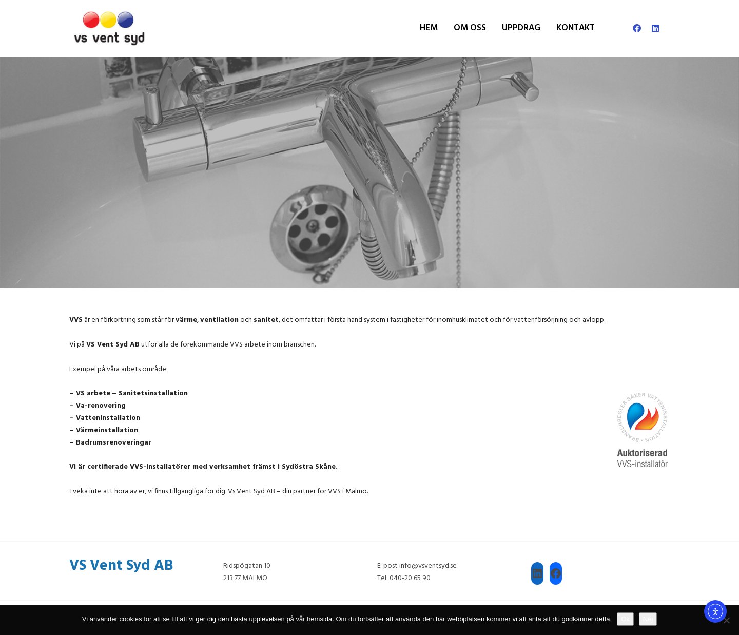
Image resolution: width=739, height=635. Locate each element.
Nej (648, 619)
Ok (625, 619)
